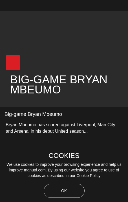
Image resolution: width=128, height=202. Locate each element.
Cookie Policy (88, 175)
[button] (13, 62)
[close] (124, 3)
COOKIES (63, 155)
